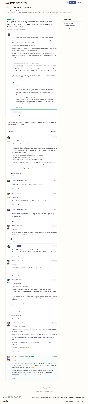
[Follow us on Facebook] (9, 397)
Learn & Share (18, 7)
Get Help (9, 7)
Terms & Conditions (38, 391)
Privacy (83, 401)
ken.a (13, 137)
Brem (13, 193)
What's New (29, 7)
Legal (78, 401)
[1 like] (16, 173)
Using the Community (69, 25)
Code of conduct (68, 23)
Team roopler (15, 279)
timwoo (14, 34)
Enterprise (64, 397)
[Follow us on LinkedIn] (12, 397)
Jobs (58, 397)
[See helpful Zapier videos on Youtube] (20, 397)
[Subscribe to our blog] (15, 397)
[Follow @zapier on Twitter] (17, 397)
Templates (71, 397)
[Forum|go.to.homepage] (17, 2)
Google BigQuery (16, 112)
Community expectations (70, 28)
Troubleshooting (20, 10)
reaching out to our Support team (36, 101)
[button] (72, 2)
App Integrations (80, 397)
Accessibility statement (49, 391)
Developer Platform (45, 397)
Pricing (33, 397)
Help (37, 397)
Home (7, 10)
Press (54, 397)
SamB (13, 356)
